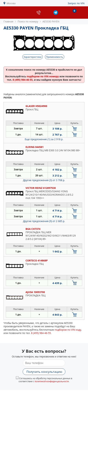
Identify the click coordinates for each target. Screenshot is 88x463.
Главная (8, 21)
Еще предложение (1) (44, 139)
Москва (11, 3)
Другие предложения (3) (44, 180)
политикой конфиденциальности (51, 381)
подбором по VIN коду (68, 329)
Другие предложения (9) (44, 221)
